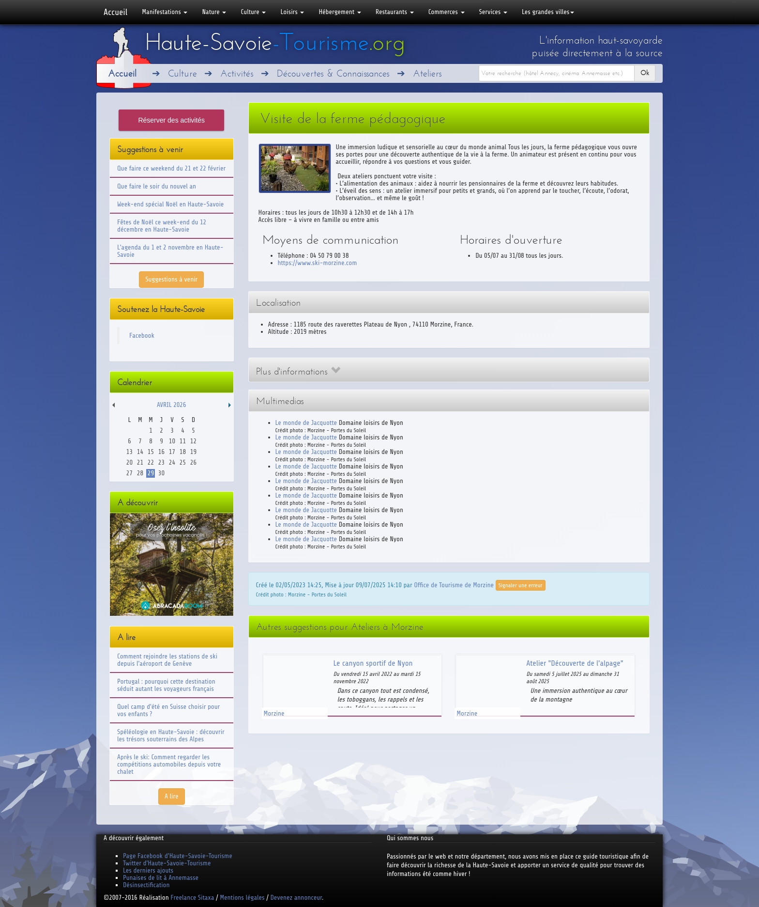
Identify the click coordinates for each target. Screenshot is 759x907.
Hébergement (340, 12)
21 (140, 462)
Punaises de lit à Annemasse (160, 877)
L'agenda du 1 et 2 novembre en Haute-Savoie (170, 251)
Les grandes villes (548, 12)
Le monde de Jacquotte (306, 422)
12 (193, 441)
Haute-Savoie (275, 42)
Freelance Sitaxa (192, 897)
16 (161, 451)
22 (151, 462)
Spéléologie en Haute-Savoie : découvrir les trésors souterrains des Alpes (171, 735)
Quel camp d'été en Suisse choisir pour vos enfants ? (168, 710)
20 (129, 462)
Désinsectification (146, 885)
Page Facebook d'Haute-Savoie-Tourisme (177, 856)
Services (493, 12)
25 (183, 462)
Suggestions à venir (171, 279)
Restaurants (395, 12)
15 (151, 451)
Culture (253, 12)
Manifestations (164, 12)
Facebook (141, 335)
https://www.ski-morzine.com (317, 262)
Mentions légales (242, 897)
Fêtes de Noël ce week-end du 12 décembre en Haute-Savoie (161, 226)
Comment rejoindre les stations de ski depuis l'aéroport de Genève (167, 660)
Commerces (446, 12)
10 (172, 441)
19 (193, 451)
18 (183, 451)
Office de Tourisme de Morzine (454, 584)
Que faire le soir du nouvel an (156, 186)
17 (172, 451)
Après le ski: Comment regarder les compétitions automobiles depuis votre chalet (169, 764)
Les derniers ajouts (148, 870)
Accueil (115, 12)
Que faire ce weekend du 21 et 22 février (171, 168)
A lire (172, 796)
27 (129, 473)
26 (193, 462)
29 (151, 473)
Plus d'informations (298, 371)
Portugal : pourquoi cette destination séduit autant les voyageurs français (166, 685)
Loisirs (292, 12)
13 (129, 451)
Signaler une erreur (521, 585)
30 (161, 473)
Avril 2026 (171, 404)
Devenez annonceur (296, 897)
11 (183, 441)
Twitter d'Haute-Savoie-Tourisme (167, 863)
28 (140, 473)
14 (140, 451)
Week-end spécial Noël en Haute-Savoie (170, 204)
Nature (214, 12)
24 (172, 462)
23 (161, 462)
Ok (644, 73)
